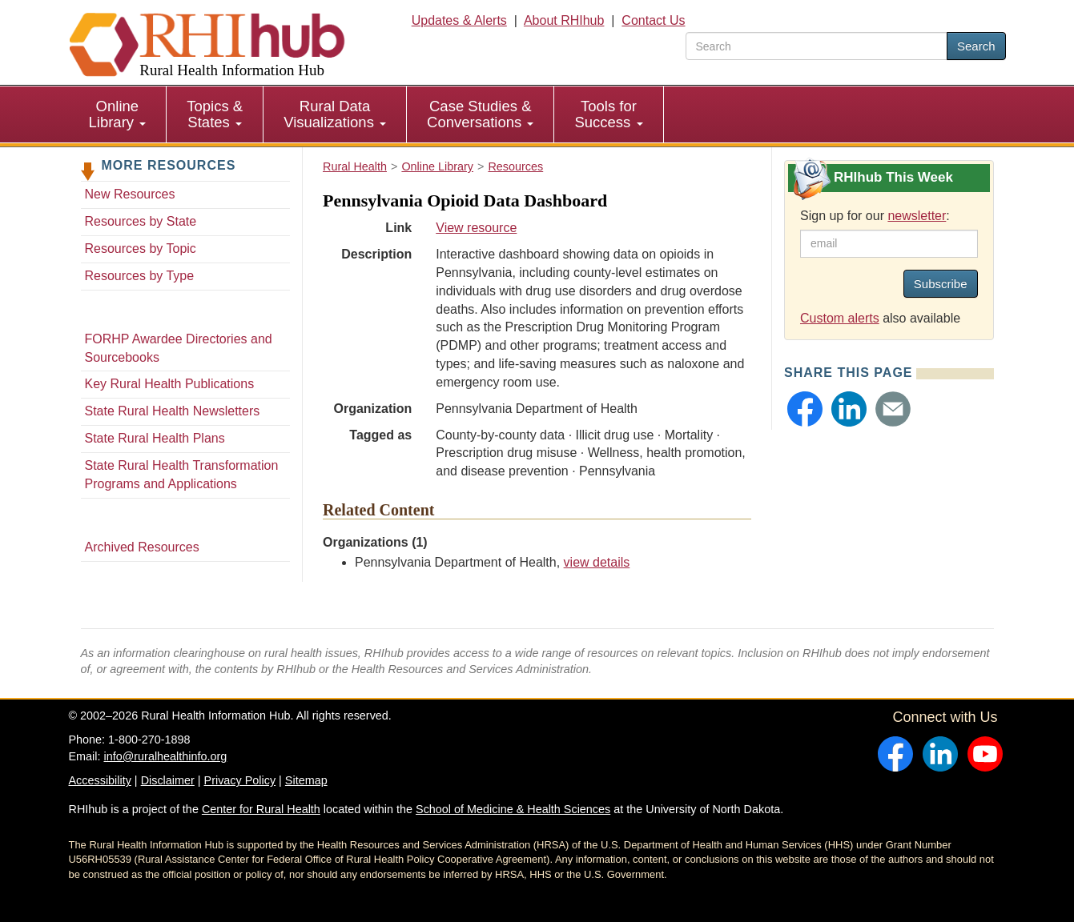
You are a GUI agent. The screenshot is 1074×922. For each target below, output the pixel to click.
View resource (476, 228)
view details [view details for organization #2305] (597, 562)
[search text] (816, 46)
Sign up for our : (875, 215)
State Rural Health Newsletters (172, 411)
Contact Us (653, 20)
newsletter (916, 215)
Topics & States (215, 114)
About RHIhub (564, 20)
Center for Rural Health (261, 809)
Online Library (118, 114)
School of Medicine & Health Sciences (513, 809)
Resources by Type (140, 276)
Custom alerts (839, 318)
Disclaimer (168, 780)
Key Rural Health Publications (170, 384)
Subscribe (940, 284)
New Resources (130, 194)
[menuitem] (118, 114)
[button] (805, 409)
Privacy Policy (240, 780)
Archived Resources (142, 547)
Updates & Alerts (459, 20)
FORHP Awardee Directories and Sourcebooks (178, 348)
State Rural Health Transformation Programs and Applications (182, 475)
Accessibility (100, 780)
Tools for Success (608, 114)
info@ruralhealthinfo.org (165, 756)
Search (976, 46)
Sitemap (306, 780)
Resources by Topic (140, 248)
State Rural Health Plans (155, 438)
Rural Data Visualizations (335, 114)
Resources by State (141, 221)
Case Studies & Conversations (480, 114)
